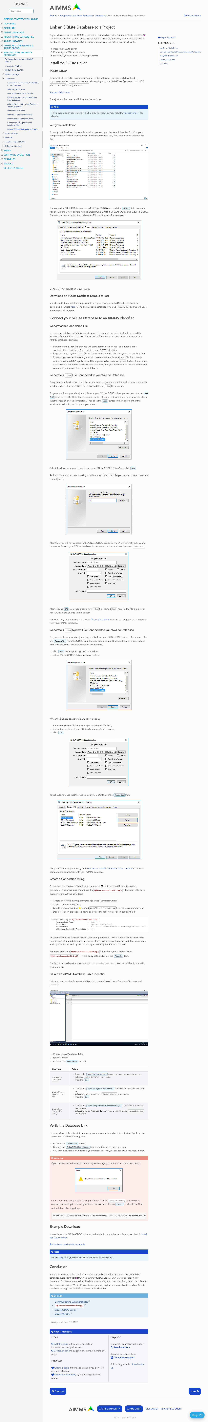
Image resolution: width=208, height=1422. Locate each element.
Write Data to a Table (16, 111)
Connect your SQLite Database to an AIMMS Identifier (180, 52)
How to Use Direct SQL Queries (20, 93)
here (73, 306)
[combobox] (21, 11)
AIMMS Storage (11, 74)
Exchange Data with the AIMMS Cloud (19, 60)
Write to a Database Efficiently (19, 114)
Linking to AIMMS (13, 66)
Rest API (7, 137)
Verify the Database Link (169, 56)
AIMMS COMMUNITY (109, 1409)
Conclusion (164, 64)
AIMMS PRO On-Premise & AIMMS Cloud (17, 47)
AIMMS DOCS (134, 1409)
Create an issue (61, 1351)
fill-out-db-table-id (100, 619)
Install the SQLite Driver (169, 48)
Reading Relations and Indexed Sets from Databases (22, 98)
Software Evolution (15, 154)
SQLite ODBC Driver (60, 92)
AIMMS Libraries (11, 41)
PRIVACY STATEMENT (171, 1409)
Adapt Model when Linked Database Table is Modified (22, 105)
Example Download (167, 60)
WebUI (6, 150)
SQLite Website (63, 1313)
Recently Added (14, 168)
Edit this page (60, 1344)
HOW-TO (21, 4)
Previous (58, 1391)
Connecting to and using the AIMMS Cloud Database (22, 84)
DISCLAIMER (152, 1409)
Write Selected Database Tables (20, 119)
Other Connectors (12, 146)
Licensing (8, 23)
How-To (53, 15)
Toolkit (7, 163)
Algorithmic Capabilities (17, 36)
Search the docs (121, 1347)
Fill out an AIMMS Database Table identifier (110, 868)
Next (195, 1391)
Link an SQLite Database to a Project (22, 129)
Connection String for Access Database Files (19, 124)
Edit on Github (193, 15)
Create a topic (61, 1368)
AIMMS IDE (8, 28)
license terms (130, 112)
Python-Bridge (10, 133)
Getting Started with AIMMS (21, 19)
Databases (8, 78)
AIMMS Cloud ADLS (13, 70)
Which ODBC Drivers (16, 89)
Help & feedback (168, 37)
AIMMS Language (12, 32)
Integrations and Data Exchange (16, 53)
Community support (123, 1357)
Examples (8, 159)
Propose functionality (65, 1374)
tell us (62, 1257)
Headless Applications (14, 142)
